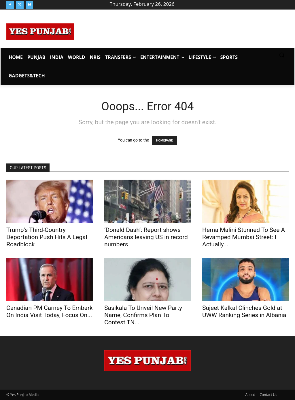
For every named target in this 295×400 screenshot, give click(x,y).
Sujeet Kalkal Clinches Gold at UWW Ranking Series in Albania (244, 311)
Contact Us (268, 394)
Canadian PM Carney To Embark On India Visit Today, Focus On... (49, 311)
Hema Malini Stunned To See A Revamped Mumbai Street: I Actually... (243, 237)
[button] (282, 55)
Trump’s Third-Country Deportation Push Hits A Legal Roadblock (46, 237)
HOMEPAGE (164, 140)
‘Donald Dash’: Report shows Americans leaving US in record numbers (146, 237)
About (250, 394)
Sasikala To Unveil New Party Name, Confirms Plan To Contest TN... (143, 315)
